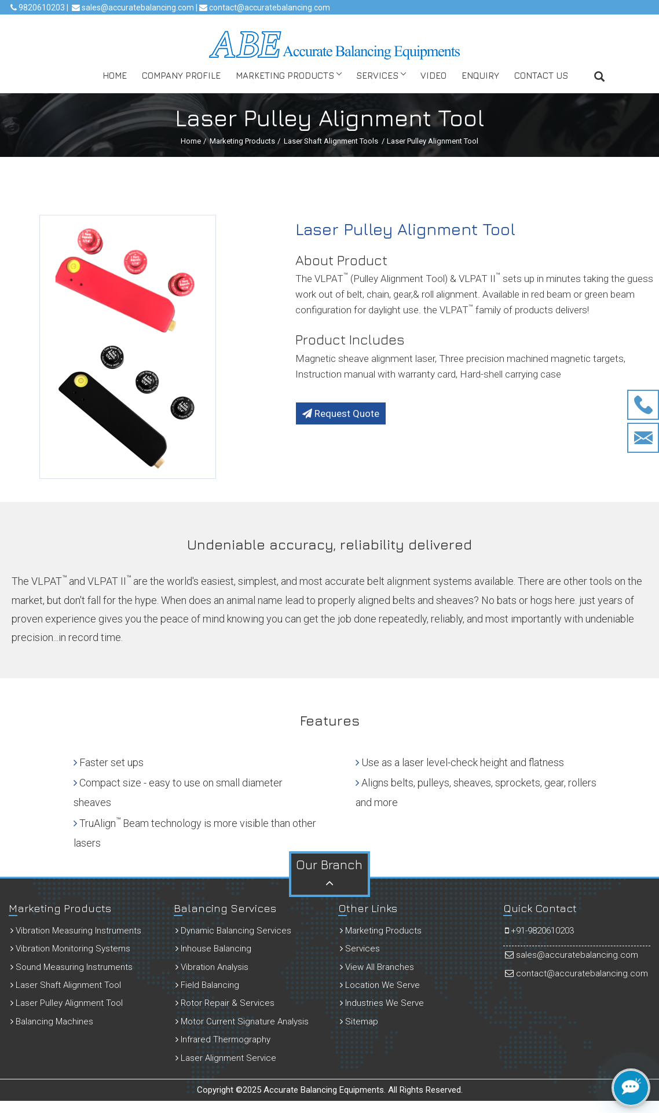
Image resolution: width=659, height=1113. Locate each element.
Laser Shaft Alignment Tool (65, 985)
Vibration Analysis (211, 967)
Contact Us (541, 75)
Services (377, 75)
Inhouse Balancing (213, 948)
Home (114, 75)
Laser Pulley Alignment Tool (66, 1003)
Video (433, 75)
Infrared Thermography (222, 1039)
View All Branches (377, 967)
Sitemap (359, 1021)
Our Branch (329, 873)
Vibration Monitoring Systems (70, 948)
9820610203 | (42, 7)
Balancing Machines (51, 1021)
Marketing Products (285, 75)
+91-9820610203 (539, 930)
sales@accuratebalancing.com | (139, 7)
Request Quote (340, 413)
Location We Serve (380, 985)
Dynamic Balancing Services (233, 930)
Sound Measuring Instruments (71, 967)
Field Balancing (207, 985)
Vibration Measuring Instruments (75, 930)
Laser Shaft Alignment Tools (331, 141)
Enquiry (480, 75)
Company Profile (181, 75)
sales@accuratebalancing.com (571, 955)
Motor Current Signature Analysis (242, 1021)
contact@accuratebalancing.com (268, 7)
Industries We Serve (382, 1003)
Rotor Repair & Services (224, 1003)
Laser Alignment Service (225, 1058)
